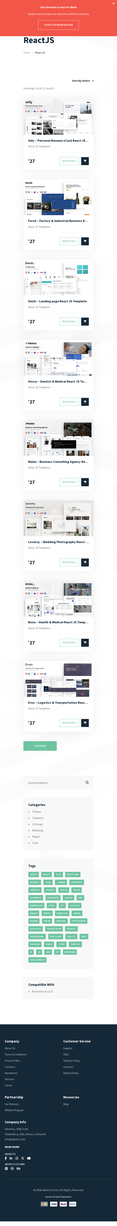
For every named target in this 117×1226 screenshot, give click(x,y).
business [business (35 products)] (34, 887)
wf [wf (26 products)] (57, 956)
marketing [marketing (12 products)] (62, 918)
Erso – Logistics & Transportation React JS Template (58, 706)
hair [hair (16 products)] (80, 902)
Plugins (36, 841)
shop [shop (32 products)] (84, 941)
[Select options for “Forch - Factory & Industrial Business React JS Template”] (85, 242)
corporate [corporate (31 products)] (76, 887)
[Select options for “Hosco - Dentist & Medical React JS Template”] (85, 404)
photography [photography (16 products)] (79, 925)
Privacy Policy (13, 1065)
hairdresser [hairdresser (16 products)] (36, 910)
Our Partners (12, 1108)
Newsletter (12, 1077)
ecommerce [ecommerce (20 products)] (35, 902)
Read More (12, 1151)
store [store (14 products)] (61, 949)
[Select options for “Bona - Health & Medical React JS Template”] (85, 647)
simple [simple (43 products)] (49, 949)
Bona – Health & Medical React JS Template (58, 626)
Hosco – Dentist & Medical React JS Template (58, 383)
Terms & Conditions (17, 1059)
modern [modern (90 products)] (34, 925)
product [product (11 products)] (71, 933)
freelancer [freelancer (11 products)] (53, 902)
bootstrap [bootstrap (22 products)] (73, 879)
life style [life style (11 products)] (75, 910)
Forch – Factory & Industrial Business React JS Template (58, 221)
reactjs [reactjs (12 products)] (71, 941)
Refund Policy (71, 1077)
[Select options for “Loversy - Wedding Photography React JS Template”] (85, 566)
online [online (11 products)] (47, 925)
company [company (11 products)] (61, 887)
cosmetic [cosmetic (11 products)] (35, 894)
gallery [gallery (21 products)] (69, 902)
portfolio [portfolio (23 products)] (35, 933)
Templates (38, 822)
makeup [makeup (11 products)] (33, 918)
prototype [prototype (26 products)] (55, 941)
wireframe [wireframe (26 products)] (70, 956)
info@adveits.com (16, 1144)
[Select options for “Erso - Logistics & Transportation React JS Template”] (85, 728)
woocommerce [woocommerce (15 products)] (37, 964)
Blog (66, 1108)
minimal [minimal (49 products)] (77, 918)
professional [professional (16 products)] (37, 941)
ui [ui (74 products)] (31, 956)
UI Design (38, 828)
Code (35, 847)
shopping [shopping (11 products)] (35, 949)
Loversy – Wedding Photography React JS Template (58, 545)
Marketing (38, 835)
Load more (40, 750)
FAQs (66, 1059)
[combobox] (83, 81)
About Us (10, 1053)
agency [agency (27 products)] (33, 879)
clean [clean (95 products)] (48, 887)
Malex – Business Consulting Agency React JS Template (58, 464)
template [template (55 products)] (75, 949)
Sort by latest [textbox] (81, 80)
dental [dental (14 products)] (63, 894)
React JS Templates (40, 147)
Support (68, 1053)
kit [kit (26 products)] (62, 910)
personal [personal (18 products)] (61, 925)
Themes (37, 816)
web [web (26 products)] (48, 956)
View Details (69, 161)
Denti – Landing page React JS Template (58, 302)
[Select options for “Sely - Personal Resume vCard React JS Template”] (85, 162)
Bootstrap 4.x (40, 996)
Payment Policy (72, 1065)
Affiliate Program (15, 1114)
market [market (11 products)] (47, 918)
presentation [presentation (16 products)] (54, 933)
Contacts (10, 1071)
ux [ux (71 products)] (39, 956)
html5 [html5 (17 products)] (52, 910)
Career (9, 1090)
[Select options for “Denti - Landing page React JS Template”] (85, 323)
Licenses (68, 1071)
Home (27, 52)
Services (10, 1083)
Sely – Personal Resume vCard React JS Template (58, 140)
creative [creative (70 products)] (50, 894)
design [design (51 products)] (76, 894)
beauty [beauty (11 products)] (46, 879)
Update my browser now (58, 24)
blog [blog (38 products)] (58, 879)
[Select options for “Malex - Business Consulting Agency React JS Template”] (85, 485)
